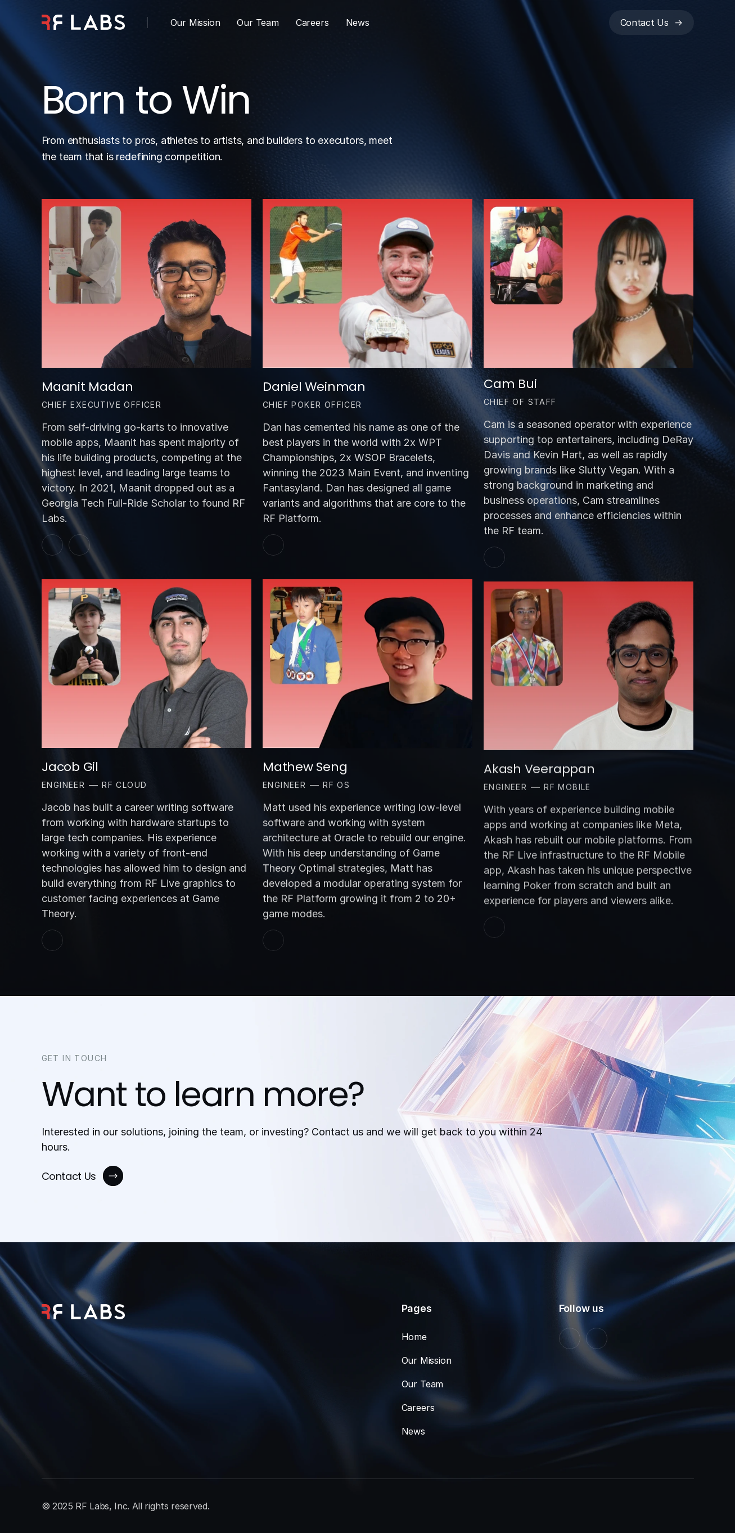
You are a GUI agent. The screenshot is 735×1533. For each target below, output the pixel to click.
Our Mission (195, 22)
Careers (312, 22)
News (357, 22)
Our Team (257, 22)
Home (414, 1336)
